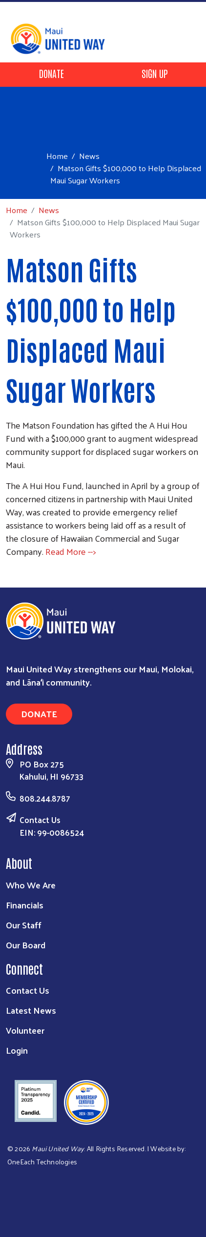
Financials (24, 904)
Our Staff (23, 924)
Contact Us (40, 819)
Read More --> (70, 551)
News (89, 155)
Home (57, 156)
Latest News (31, 1010)
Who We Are (31, 884)
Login (17, 1050)
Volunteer (25, 1030)
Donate (51, 73)
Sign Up (155, 73)
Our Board (25, 944)
